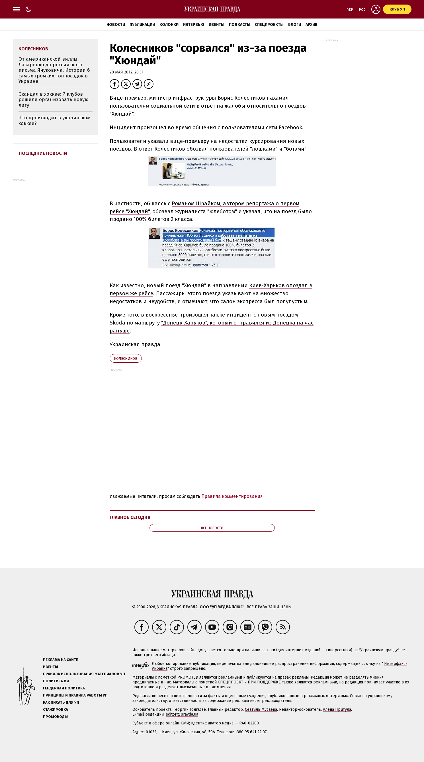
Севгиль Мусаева (261, 709)
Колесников (126, 358)
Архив (312, 24)
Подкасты (239, 24)
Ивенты (216, 24)
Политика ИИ (56, 681)
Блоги (294, 24)
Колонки (169, 24)
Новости (115, 24)
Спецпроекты (269, 24)
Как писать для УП (61, 702)
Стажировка (55, 709)
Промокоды (55, 716)
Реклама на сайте (60, 660)
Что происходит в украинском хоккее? (55, 120)
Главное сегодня (130, 517)
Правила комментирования (232, 496)
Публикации (142, 24)
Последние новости (43, 153)
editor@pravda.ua (182, 714)
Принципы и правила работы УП (75, 695)
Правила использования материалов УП (84, 674)
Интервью (193, 24)
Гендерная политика (64, 688)
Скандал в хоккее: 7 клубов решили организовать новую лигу (54, 99)
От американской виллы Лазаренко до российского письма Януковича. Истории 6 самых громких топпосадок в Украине (54, 70)
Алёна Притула (337, 709)
